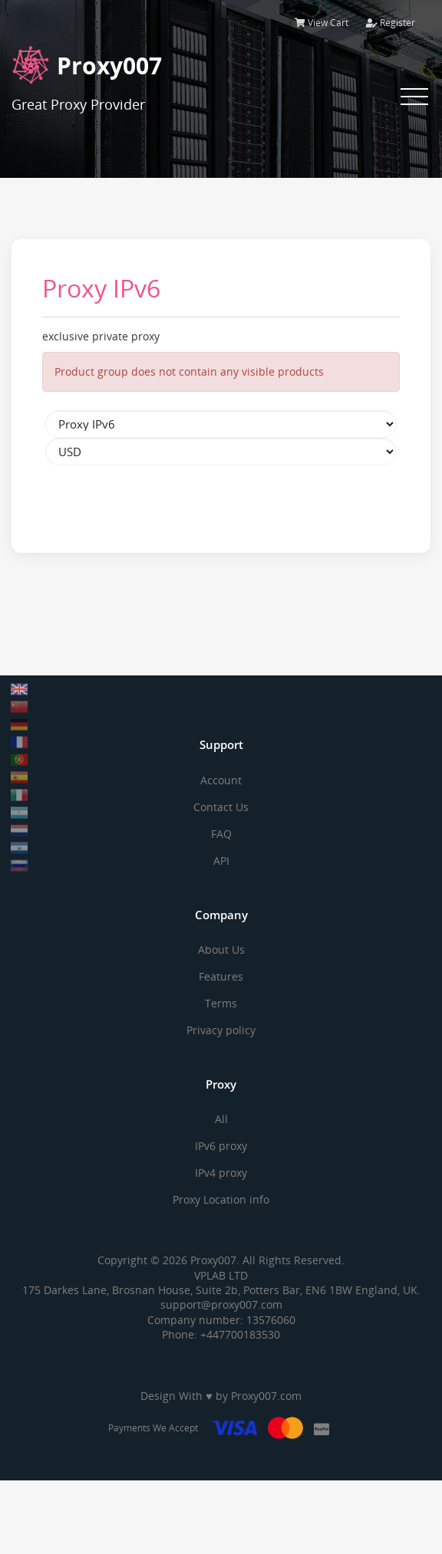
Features (221, 976)
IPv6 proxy (221, 1145)
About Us (221, 949)
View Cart (321, 22)
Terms (221, 1003)
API (221, 860)
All (221, 1119)
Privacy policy (221, 1030)
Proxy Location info (221, 1199)
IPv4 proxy (221, 1172)
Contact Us (221, 807)
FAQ (221, 833)
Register (390, 22)
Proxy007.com (266, 1395)
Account (221, 780)
